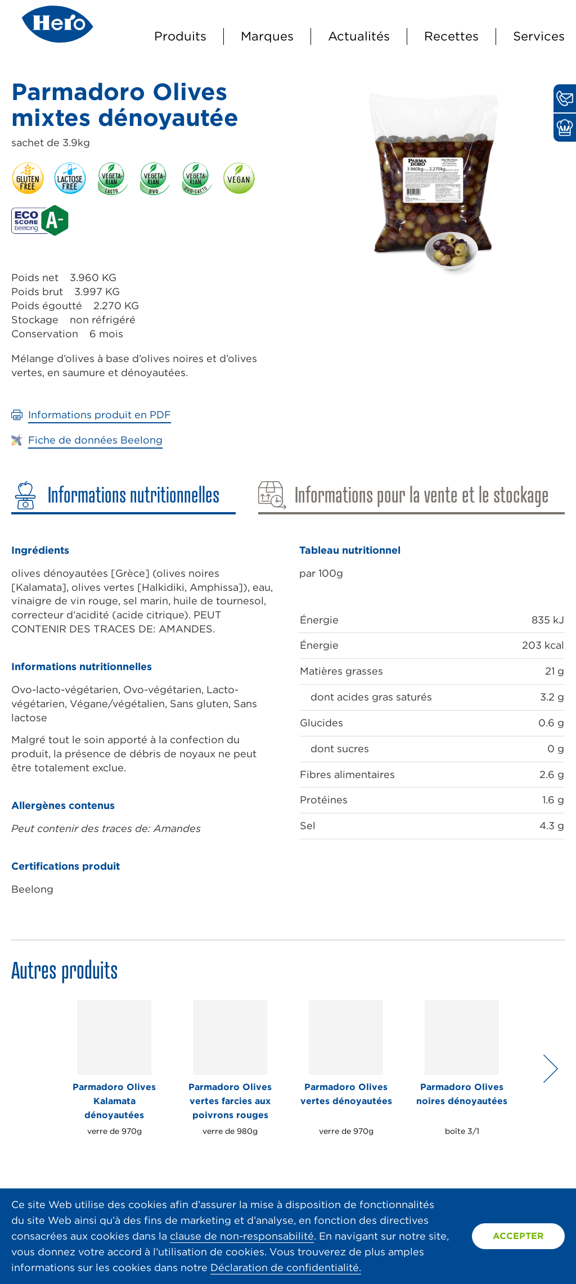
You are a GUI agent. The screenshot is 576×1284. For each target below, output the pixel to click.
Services (539, 36)
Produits (180, 36)
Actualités (359, 36)
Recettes (451, 36)
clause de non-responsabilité (242, 1236)
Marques (267, 36)
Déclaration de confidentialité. (285, 1267)
